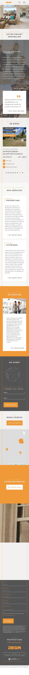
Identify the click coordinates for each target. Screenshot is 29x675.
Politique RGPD (16, 665)
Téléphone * (8, 604)
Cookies (22, 665)
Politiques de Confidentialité (20, 641)
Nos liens (10, 665)
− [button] (24, 443)
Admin (6, 665)
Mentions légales (22, 664)
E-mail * (6, 609)
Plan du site (14, 664)
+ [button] (24, 441)
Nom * (5, 592)
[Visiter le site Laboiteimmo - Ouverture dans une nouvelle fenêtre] (14, 670)
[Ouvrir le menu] (24, 2)
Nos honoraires (7, 664)
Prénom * (6, 598)
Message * (7, 615)
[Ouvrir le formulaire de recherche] (19, 2)
